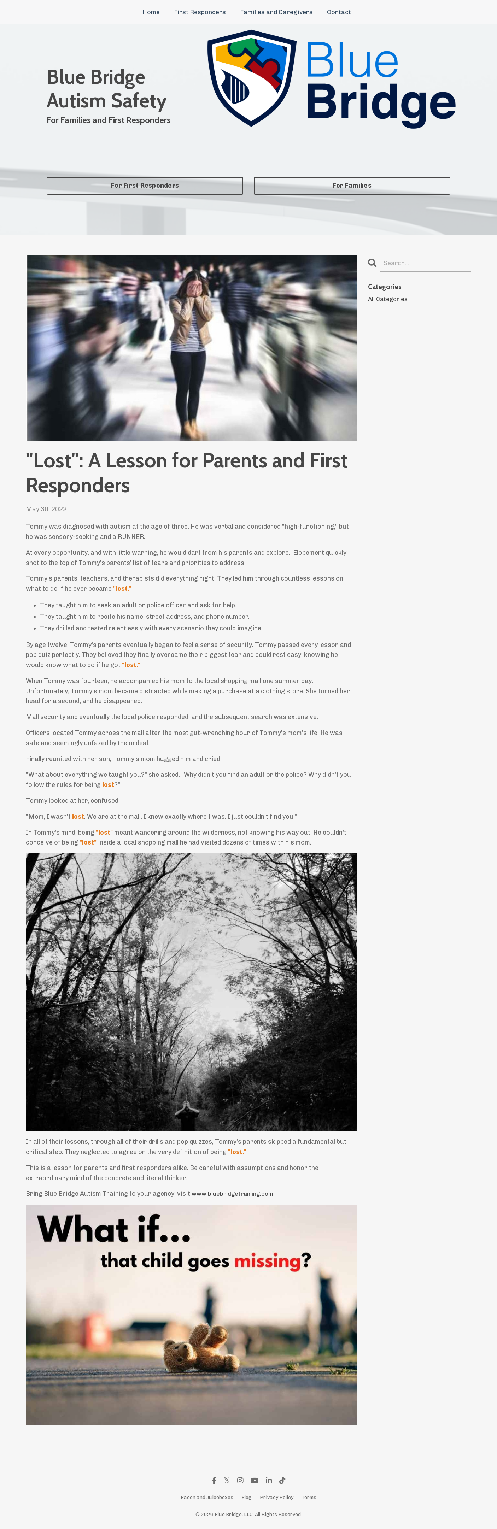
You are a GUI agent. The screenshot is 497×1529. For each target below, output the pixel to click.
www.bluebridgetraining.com (235, 1194)
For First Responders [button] (145, 185)
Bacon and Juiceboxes (207, 1498)
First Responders (200, 12)
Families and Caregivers (276, 12)
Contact (339, 12)
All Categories (389, 300)
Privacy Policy (276, 1498)
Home (151, 12)
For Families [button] (352, 185)
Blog (246, 1498)
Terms (309, 1498)
